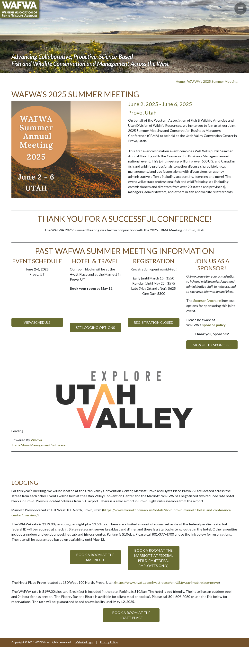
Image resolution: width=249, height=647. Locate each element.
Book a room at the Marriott (95, 557)
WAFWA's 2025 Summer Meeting (212, 81)
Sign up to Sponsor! (212, 345)
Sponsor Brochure (207, 300)
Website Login (84, 642)
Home (180, 81)
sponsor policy (213, 325)
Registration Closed (153, 322)
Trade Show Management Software (38, 445)
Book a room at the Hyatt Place (131, 615)
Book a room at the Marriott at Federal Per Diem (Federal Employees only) (153, 558)
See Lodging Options (95, 327)
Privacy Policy (109, 642)
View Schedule (37, 322)
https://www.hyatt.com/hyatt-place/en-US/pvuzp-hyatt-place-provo (167, 582)
